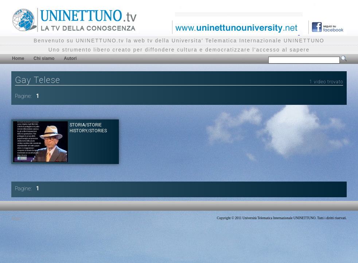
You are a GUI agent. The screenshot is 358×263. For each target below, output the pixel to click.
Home (18, 58)
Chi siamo (44, 58)
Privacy (16, 218)
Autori (70, 58)
